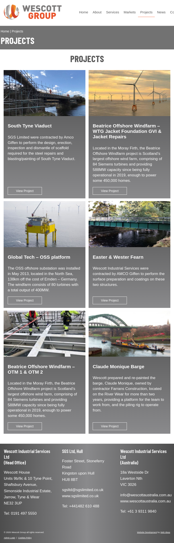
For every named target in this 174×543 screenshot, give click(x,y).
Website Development (147, 532)
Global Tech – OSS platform (39, 257)
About (97, 12)
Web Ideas (165, 532)
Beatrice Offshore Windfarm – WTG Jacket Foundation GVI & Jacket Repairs (127, 131)
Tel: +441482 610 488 (80, 506)
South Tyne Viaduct (30, 125)
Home (83, 12)
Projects (146, 12)
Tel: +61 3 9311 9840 (138, 511)
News (161, 12)
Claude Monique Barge (118, 366)
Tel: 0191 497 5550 (20, 513)
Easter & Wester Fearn (118, 257)
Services (112, 12)
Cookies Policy (24, 538)
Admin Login (9, 538)
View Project (25, 191)
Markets (130, 12)
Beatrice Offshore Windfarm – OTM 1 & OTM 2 (41, 369)
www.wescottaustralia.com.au (145, 501)
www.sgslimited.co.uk (80, 496)
